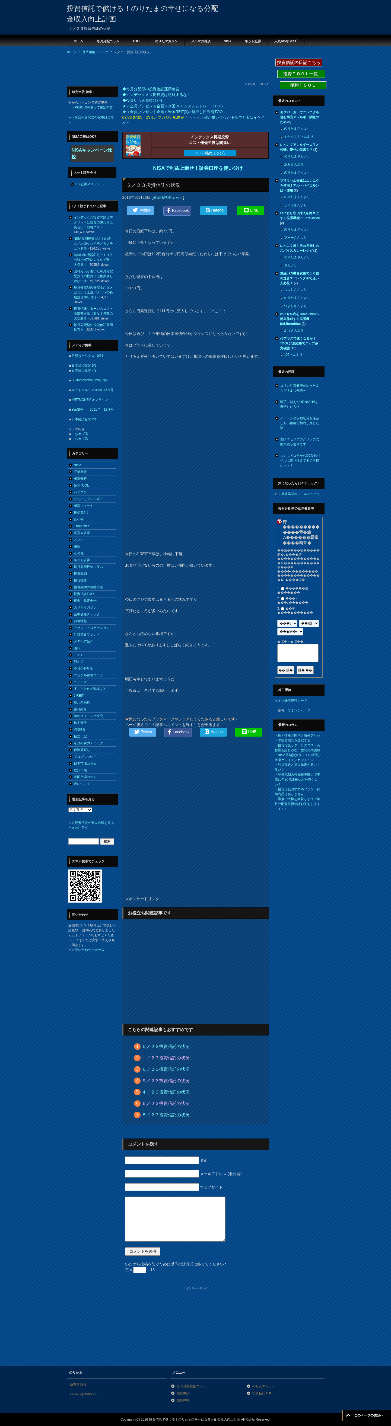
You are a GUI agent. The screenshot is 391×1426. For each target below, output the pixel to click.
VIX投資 (79, 729)
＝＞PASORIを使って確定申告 (90, 107)
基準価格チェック (168, 197)
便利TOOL (81, 485)
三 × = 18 (140, 1270)
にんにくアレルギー (88, 499)
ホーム (78, 41)
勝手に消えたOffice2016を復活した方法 (299, 404)
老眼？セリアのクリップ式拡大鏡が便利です (299, 441)
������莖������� (292, 590)
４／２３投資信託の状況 (166, 1092)
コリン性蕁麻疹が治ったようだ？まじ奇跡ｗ (299, 388)
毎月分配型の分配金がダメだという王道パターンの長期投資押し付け (93, 292)
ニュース (80, 682)
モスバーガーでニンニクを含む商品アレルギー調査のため (299, 117)
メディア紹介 (83, 641)
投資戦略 (80, 580)
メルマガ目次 (201, 41)
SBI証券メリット (87, 184)
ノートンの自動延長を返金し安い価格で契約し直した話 (299, 423)
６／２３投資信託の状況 (166, 1069)
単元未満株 (82, 702)
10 (293, 348)
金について (82, 784)
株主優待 (80, 723)
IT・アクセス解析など (90, 689)
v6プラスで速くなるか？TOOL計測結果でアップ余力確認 (299, 343)
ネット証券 (253, 41)
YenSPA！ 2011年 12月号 (93, 409)
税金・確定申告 (85, 601)
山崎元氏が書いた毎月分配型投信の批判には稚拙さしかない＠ (93, 276)
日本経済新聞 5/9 (84, 365)
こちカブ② (80, 439)
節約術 (79, 662)
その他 (79, 553)
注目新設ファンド (87, 635)
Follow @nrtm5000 (83, 1394)
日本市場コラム (85, 763)
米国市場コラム (85, 777)
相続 (77, 546)
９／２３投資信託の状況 (166, 1080)
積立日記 (80, 736)
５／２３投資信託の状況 (166, 1046)
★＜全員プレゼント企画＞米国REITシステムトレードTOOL (173, 106)
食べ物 (79, 519)
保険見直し (82, 750)
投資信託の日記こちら (298, 62)
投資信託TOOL (85, 594)
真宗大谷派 (82, 533)
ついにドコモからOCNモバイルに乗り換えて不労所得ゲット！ (300, 460)
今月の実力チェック (88, 743)
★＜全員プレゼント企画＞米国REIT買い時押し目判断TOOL (173, 112)
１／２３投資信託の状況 (166, 1058)
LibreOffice (82, 526)
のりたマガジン (166, 41)
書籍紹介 (80, 709)
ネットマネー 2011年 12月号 (93, 390)
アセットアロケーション (92, 628)
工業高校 (80, 472)
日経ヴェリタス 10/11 (87, 356)
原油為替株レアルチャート (300, 494)
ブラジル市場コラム (88, 675)
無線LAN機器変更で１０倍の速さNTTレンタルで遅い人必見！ (93, 260)
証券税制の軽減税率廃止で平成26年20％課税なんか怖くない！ (297, 779)
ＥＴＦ (79, 655)
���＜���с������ (292, 601)
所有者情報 (78, 1384)
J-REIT (79, 696)
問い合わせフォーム (89, 950)
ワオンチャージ (299, 710)
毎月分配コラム (108, 41)
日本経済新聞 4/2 (84, 370)
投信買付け (82, 512)
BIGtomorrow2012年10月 (90, 380)
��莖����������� (295, 611)
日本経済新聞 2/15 (85, 419)
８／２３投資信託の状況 (166, 1114)
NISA (228, 41)
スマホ (79, 540)
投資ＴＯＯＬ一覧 (301, 74)
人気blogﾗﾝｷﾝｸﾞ (285, 41)
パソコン (80, 492)
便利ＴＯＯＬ (303, 85)
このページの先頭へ (368, 1415)
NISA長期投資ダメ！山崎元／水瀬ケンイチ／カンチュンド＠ (93, 243)
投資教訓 (80, 573)
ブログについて (85, 757)
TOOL (137, 41)
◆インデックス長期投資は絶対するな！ (156, 94)
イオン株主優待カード (291, 700)
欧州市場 (80, 770)
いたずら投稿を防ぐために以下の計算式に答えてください (175, 1264)
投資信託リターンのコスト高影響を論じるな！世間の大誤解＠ (93, 313)
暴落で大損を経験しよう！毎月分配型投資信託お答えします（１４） (297, 804)
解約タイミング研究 (88, 716)
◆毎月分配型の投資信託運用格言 (150, 89)
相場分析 (80, 479)
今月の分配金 (83, 668)
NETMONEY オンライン (90, 400)
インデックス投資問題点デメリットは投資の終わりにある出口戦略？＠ (93, 222)
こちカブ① (80, 434)
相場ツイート (83, 506)
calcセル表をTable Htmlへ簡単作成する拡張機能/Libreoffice (299, 319)
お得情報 (80, 621)
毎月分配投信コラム (88, 567)
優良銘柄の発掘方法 (88, 587)
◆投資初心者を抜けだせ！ (145, 100)
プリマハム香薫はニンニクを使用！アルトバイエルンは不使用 (299, 185)
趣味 (77, 648)
